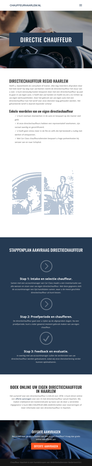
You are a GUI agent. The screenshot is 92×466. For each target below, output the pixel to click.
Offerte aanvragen (46, 446)
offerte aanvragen (23, 399)
